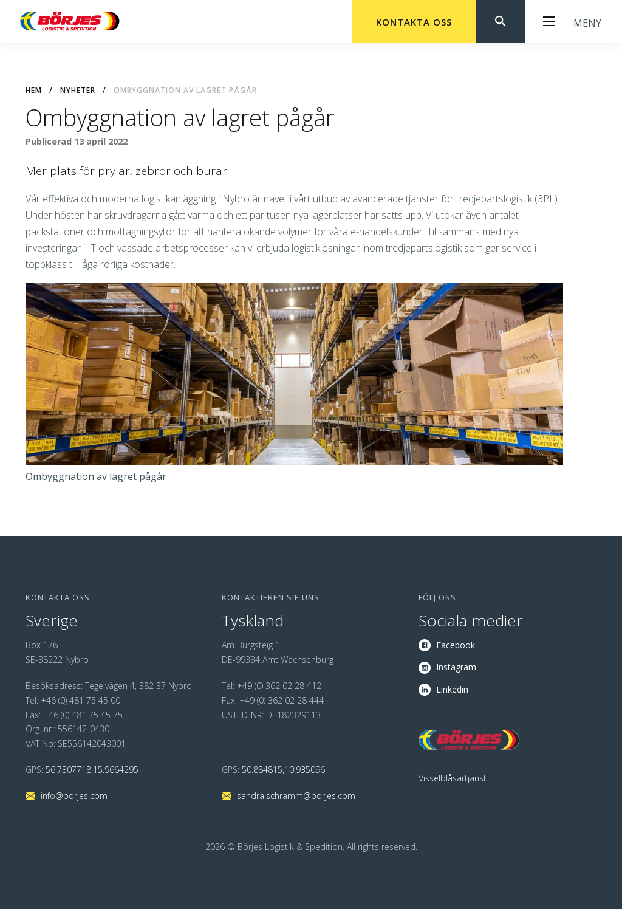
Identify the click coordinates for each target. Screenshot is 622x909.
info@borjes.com (74, 795)
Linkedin (452, 689)
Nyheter (77, 90)
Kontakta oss (414, 22)
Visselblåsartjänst (453, 778)
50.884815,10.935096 (283, 769)
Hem (34, 90)
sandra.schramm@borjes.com (296, 795)
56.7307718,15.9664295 (92, 769)
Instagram (456, 667)
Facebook (455, 645)
